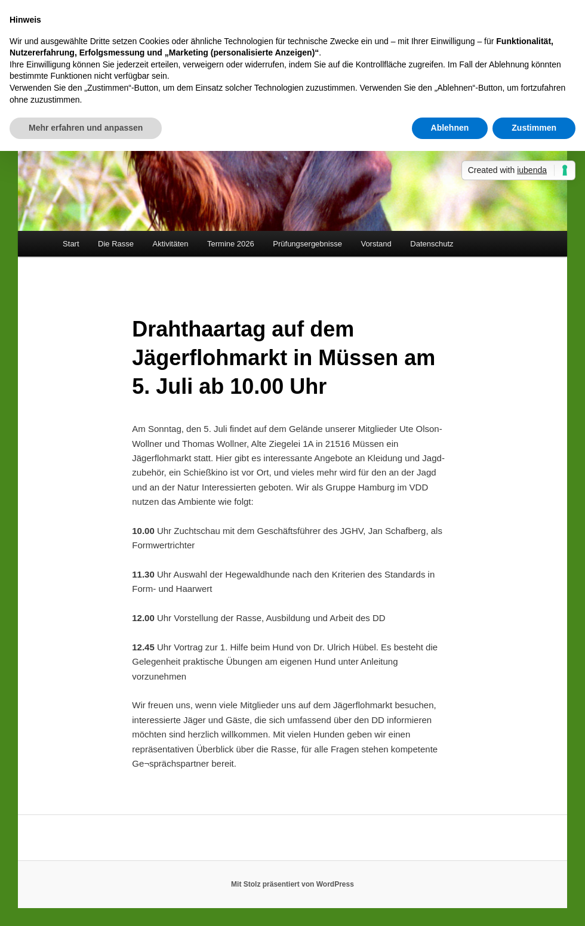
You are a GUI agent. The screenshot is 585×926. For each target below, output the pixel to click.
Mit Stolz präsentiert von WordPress (292, 884)
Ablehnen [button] (450, 127)
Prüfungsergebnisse (307, 243)
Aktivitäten (171, 243)
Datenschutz (431, 243)
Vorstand (376, 243)
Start (71, 243)
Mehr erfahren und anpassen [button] (86, 127)
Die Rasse (116, 243)
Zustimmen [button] (534, 127)
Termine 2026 (230, 243)
